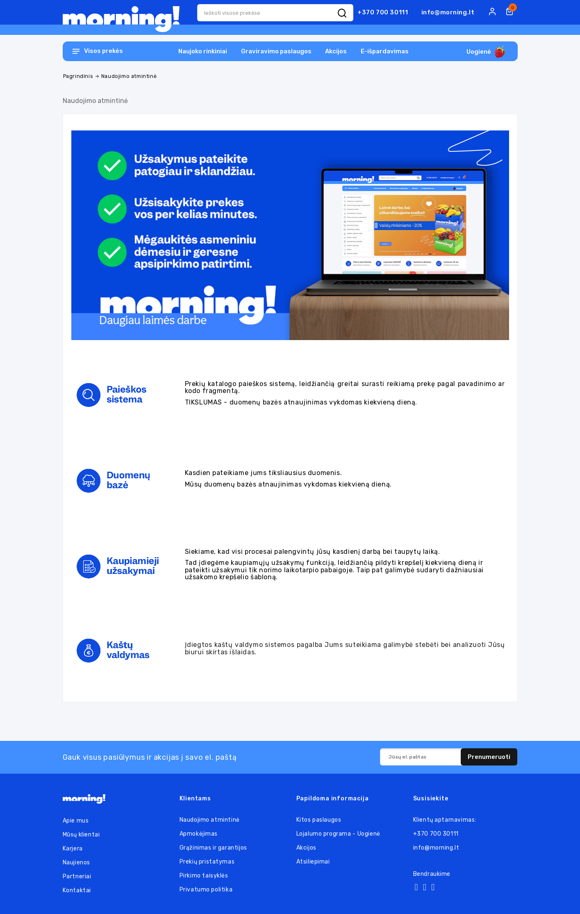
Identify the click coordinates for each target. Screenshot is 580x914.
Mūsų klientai (81, 834)
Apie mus (76, 820)
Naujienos (76, 862)
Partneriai (77, 876)
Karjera (73, 848)
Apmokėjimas (199, 833)
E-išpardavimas (385, 51)
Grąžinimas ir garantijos (213, 847)
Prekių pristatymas (207, 861)
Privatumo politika (206, 889)
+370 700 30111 (382, 12)
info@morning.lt (448, 12)
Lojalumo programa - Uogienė (338, 833)
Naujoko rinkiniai (202, 51)
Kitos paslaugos (318, 819)
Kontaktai (77, 890)
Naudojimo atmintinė (210, 819)
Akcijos (336, 51)
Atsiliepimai (313, 861)
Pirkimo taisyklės (204, 875)
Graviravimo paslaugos (276, 51)
